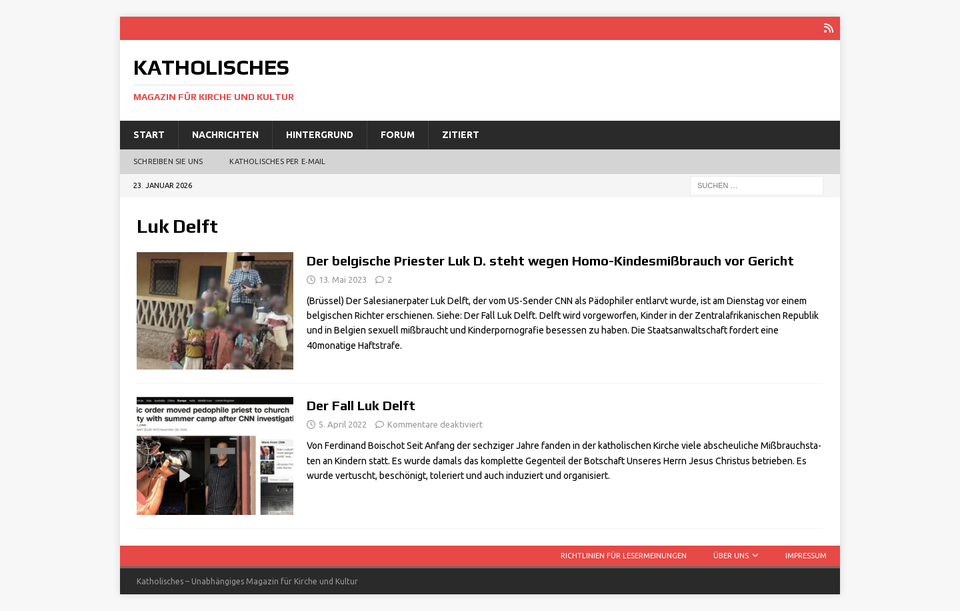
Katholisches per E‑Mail (277, 161)
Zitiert (460, 134)
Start (149, 134)
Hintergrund (319, 134)
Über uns (731, 556)
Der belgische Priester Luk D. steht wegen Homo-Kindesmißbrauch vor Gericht (550, 260)
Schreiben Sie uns (168, 161)
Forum (398, 134)
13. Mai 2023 (343, 279)
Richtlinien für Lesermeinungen (624, 556)
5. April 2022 (343, 424)
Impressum (806, 556)
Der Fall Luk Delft (361, 405)
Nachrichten (225, 134)
